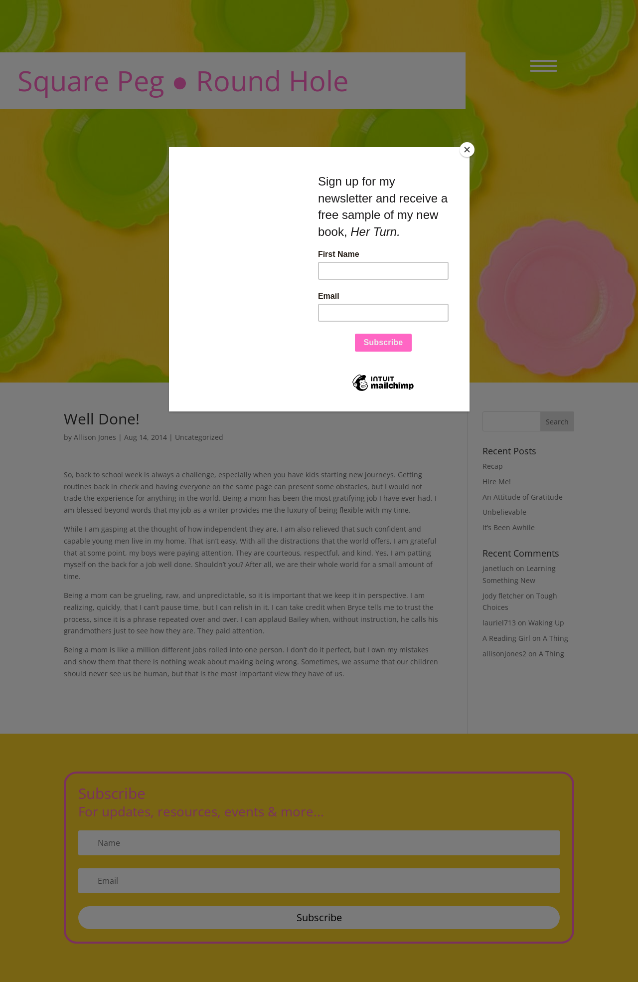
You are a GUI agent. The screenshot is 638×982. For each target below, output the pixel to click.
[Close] (467, 149)
